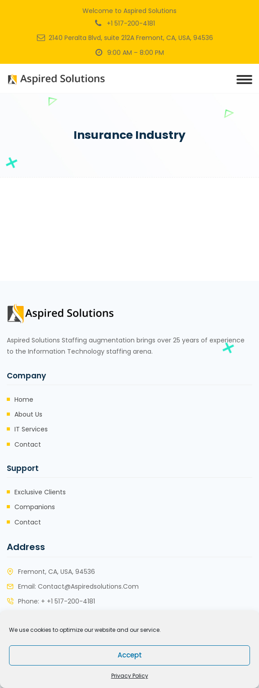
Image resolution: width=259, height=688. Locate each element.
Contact (27, 444)
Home (23, 399)
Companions (34, 506)
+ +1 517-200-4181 (68, 601)
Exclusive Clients (40, 492)
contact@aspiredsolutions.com (88, 586)
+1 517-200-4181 (131, 23)
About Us (28, 414)
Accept (130, 655)
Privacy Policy (129, 675)
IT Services (31, 429)
